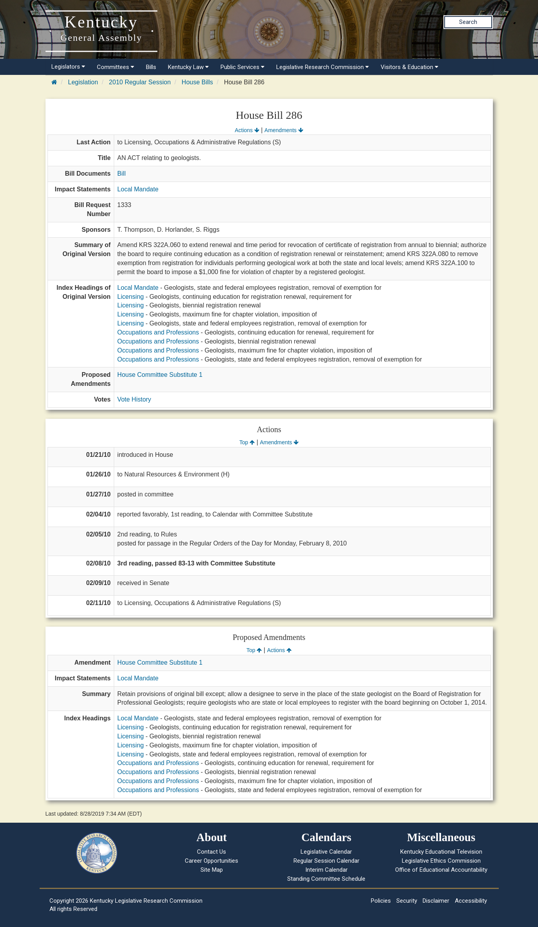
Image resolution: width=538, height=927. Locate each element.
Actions (247, 130)
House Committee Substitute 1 (159, 374)
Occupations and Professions (158, 332)
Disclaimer (436, 900)
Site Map (212, 869)
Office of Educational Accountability (441, 869)
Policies (381, 900)
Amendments (283, 130)
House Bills (197, 82)
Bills (151, 67)
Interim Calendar (326, 869)
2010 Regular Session (140, 82)
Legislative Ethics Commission (441, 860)
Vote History (134, 399)
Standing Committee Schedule (326, 878)
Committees (115, 67)
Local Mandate (138, 189)
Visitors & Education (409, 67)
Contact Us (211, 851)
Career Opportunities (211, 860)
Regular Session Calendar (326, 860)
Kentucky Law (188, 67)
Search (468, 21)
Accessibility (471, 900)
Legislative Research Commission (322, 67)
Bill (121, 173)
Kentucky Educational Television (441, 851)
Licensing (130, 296)
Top (247, 442)
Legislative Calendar (326, 851)
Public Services (242, 67)
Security (406, 900)
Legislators (68, 66)
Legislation (83, 82)
